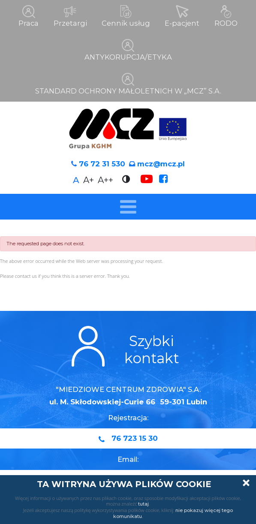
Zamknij (246, 482)
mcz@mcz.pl (161, 163)
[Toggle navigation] (128, 206)
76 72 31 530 (102, 163)
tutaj (143, 504)
